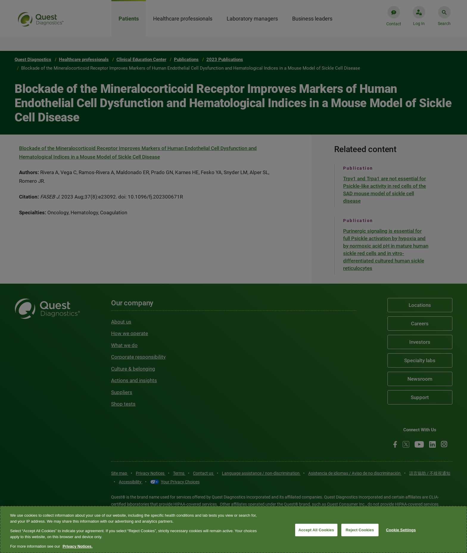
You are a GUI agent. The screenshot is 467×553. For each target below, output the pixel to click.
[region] (233, 529)
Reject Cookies (360, 530)
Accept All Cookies (316, 530)
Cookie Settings (401, 530)
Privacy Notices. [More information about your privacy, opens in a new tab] (77, 546)
